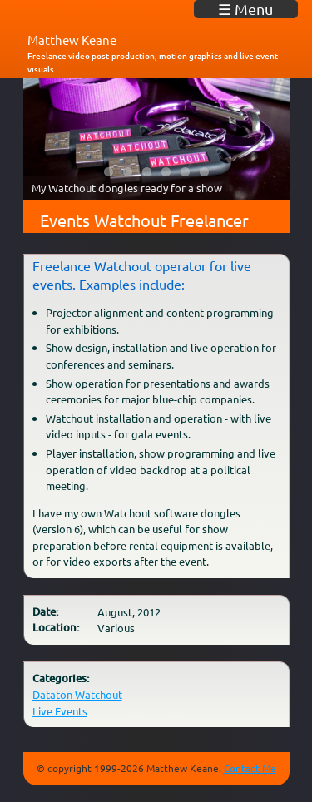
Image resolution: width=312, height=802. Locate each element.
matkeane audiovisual (85, 16)
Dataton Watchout (77, 694)
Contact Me (250, 768)
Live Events (59, 711)
